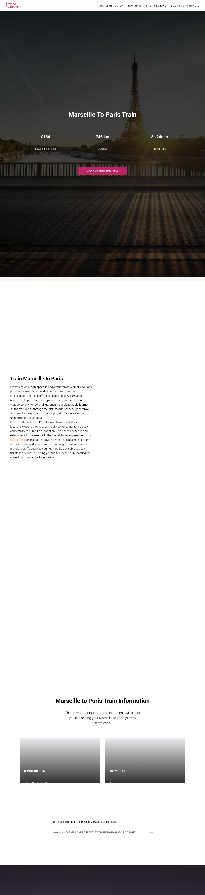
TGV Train (134, 6)
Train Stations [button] (156, 6)
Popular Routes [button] (111, 6)
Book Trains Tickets (185, 6)
